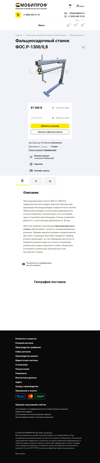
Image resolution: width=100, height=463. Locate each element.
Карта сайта (20, 454)
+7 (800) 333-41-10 (31, 15)
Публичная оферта (23, 412)
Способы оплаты (42, 171)
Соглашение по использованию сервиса (33, 414)
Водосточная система (26, 360)
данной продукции (39, 264)
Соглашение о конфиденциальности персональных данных (41, 409)
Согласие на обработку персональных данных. (56, 448)
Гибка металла (23, 351)
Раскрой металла (24, 343)
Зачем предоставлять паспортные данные (34, 417)
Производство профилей (28, 347)
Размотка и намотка (26, 338)
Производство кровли (26, 356)
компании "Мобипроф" (44, 157)
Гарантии (38, 164)
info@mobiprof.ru (63, 435)
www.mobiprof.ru (54, 438)
